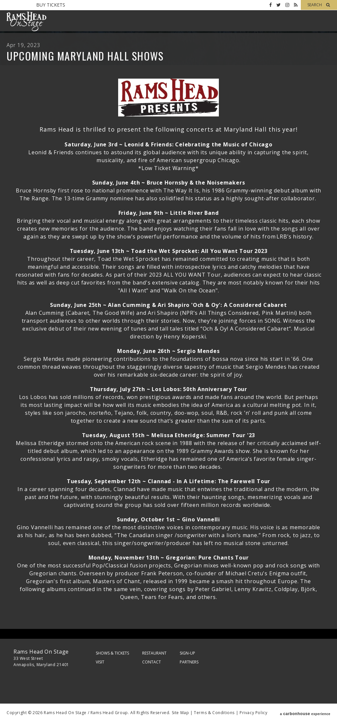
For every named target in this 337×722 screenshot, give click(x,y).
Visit (100, 662)
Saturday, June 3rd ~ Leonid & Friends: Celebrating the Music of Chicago (168, 144)
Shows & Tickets (112, 653)
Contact (151, 662)
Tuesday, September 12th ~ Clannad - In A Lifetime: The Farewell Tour (168, 481)
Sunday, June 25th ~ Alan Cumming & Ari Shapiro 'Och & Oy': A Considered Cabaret (168, 305)
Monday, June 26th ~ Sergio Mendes (168, 351)
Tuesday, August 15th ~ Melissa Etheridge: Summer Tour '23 (168, 435)
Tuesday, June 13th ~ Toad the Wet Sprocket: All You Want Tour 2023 (169, 251)
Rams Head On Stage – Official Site (26, 21)
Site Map (180, 712)
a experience (305, 712)
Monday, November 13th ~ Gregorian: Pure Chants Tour (169, 557)
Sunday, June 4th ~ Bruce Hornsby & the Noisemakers (168, 182)
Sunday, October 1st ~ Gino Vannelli (168, 519)
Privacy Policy (253, 712)
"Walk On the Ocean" (190, 290)
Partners (189, 662)
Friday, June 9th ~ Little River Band (168, 212)
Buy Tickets (50, 5)
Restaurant (154, 653)
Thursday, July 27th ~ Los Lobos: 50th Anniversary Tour (168, 389)
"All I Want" (133, 290)
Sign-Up (187, 653)
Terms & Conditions (214, 712)
